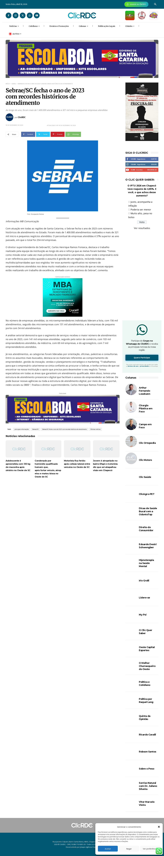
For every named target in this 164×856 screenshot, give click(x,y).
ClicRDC (22, 117)
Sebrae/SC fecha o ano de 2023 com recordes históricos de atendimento (64, 429)
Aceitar (108, 848)
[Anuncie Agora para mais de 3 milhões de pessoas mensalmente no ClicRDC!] (136, 4)
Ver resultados (142, 228)
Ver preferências (150, 848)
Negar (129, 848)
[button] (159, 827)
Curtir (154, 159)
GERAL (14, 84)
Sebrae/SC (35, 429)
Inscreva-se (152, 170)
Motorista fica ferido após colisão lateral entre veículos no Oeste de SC (77, 464)
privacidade (144, 366)
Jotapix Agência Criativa (89, 847)
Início (8, 84)
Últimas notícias (95, 429)
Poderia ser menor (141, 209)
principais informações (22, 429)
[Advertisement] (63, 503)
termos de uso (133, 366)
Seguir (154, 164)
